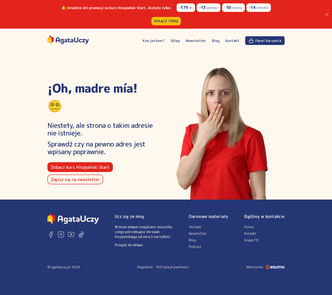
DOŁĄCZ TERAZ (166, 21)
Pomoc (249, 227)
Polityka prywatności (172, 267)
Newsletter (196, 40)
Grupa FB (251, 240)
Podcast (195, 246)
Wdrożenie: (265, 267)
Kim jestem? (154, 40)
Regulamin (145, 267)
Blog (216, 40)
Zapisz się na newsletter (75, 179)
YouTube (195, 227)
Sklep (175, 40)
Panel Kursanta (265, 40)
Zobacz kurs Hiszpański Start (80, 167)
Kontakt (232, 40)
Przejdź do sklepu (129, 245)
